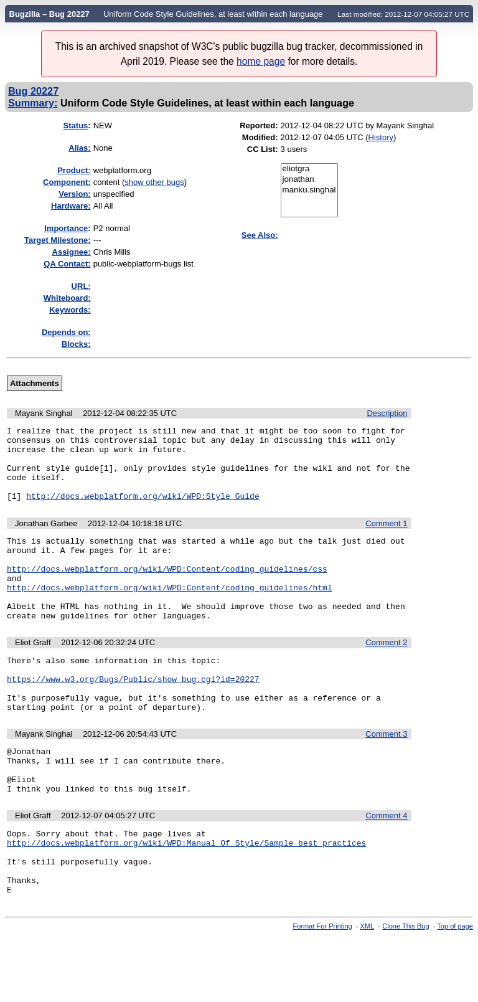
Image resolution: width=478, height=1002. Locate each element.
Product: (73, 170)
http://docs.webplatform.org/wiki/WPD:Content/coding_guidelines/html (169, 613)
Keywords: (69, 309)
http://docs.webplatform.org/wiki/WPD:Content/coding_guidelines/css (167, 591)
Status (75, 125)
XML (367, 991)
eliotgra (309, 169)
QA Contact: (67, 263)
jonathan (309, 179)
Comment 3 (386, 777)
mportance (66, 228)
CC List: (262, 149)
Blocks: (76, 344)
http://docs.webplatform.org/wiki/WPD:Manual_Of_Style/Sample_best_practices (186, 898)
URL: (81, 286)
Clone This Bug (405, 991)
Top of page (455, 991)
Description (387, 413)
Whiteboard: (67, 298)
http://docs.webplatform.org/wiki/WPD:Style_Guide (142, 510)
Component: (67, 182)
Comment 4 (386, 867)
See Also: (259, 235)
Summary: (32, 102)
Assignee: (71, 252)
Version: (74, 194)
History (380, 137)
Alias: (79, 148)
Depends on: (66, 332)
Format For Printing (322, 991)
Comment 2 (386, 674)
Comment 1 (386, 538)
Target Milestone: (57, 240)
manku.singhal (309, 190)
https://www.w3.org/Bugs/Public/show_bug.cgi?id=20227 (133, 716)
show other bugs (154, 182)
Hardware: (71, 205)
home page (261, 61)
